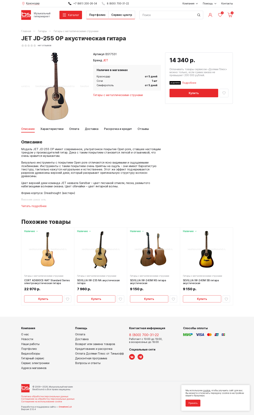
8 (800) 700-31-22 (144, 335)
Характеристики (52, 129)
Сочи (100, 80)
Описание (28, 129)
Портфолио (97, 15)
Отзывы (143, 129)
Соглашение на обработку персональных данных (47, 399)
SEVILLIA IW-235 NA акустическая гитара (98, 282)
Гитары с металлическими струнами (118, 95)
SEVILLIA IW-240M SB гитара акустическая (201, 282)
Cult (65, 406)
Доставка (91, 129)
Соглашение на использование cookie (41, 401)
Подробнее (189, 82)
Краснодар (103, 76)
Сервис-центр (121, 15)
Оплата (74, 129)
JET (105, 60)
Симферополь (105, 85)
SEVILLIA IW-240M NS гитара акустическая (148, 282)
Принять (193, 403)
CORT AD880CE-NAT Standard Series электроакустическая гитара (47, 282)
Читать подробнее (34, 206)
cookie (206, 390)
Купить (194, 93)
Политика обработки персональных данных (44, 396)
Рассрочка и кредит (118, 129)
